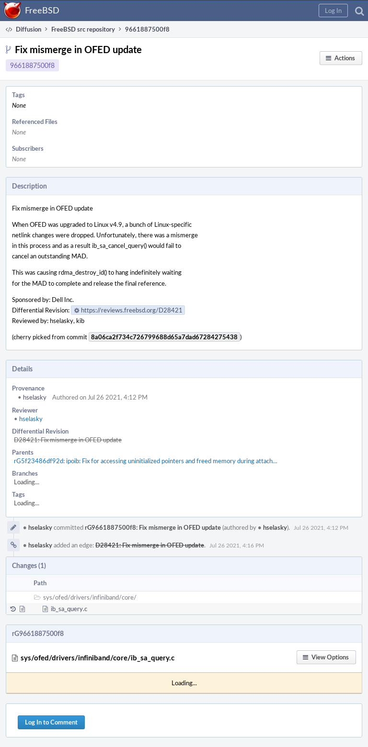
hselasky (32, 397)
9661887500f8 (32, 65)
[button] (333, 10)
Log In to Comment (51, 722)
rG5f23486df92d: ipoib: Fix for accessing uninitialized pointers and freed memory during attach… (145, 461)
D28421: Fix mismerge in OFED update (68, 439)
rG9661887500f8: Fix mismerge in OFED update (153, 527)
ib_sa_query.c (69, 608)
